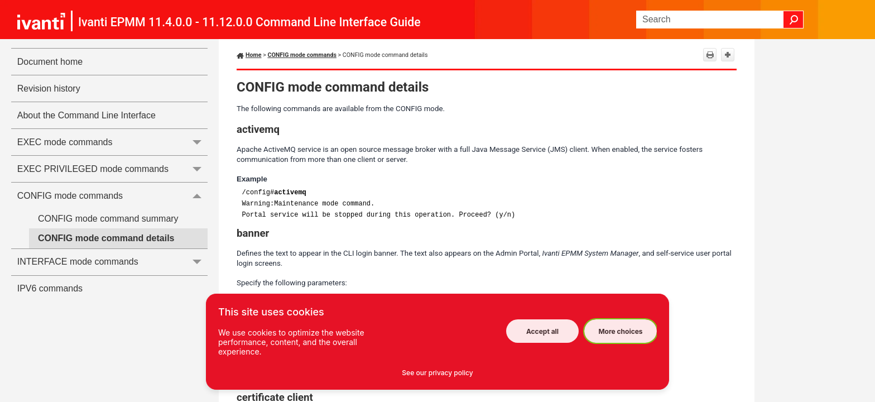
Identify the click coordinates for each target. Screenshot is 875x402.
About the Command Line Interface (86, 115)
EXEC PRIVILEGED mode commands (112, 169)
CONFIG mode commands (112, 195)
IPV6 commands (50, 288)
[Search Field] (720, 19)
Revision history (48, 88)
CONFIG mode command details (106, 238)
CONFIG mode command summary (108, 218)
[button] (793, 19)
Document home (50, 61)
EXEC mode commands (112, 142)
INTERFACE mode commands (112, 262)
